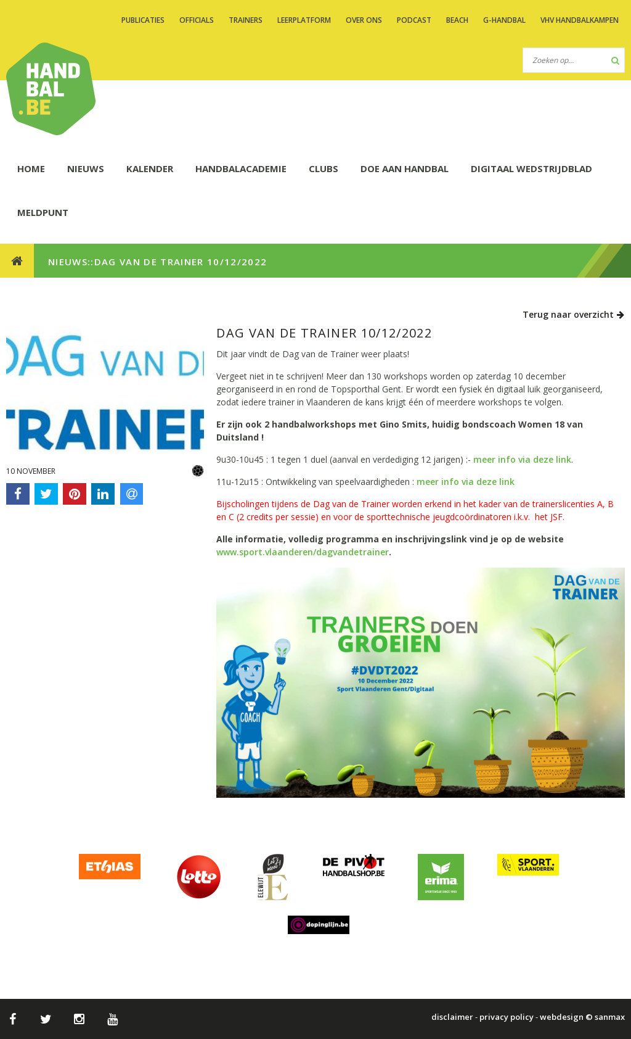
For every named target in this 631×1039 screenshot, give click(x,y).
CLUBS (323, 168)
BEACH (457, 20)
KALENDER (149, 168)
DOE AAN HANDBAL (404, 168)
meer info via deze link (522, 459)
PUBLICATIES (143, 20)
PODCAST (414, 20)
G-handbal (504, 20)
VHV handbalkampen (579, 20)
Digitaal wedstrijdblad (531, 168)
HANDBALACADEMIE (241, 168)
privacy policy (506, 1016)
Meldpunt (42, 212)
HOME (31, 168)
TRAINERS (246, 20)
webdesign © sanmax (582, 1016)
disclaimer (452, 1016)
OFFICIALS (196, 20)
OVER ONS (364, 20)
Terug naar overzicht (574, 314)
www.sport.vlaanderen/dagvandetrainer (302, 552)
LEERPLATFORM (304, 20)
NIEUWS (85, 168)
